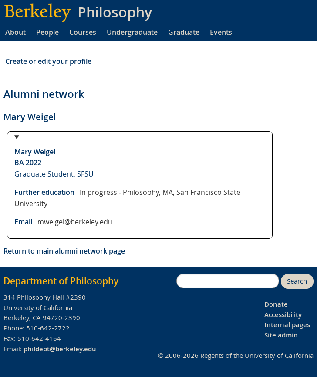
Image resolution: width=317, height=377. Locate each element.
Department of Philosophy (60, 281)
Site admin (281, 335)
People (47, 32)
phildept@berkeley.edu (60, 349)
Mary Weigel (34, 152)
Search (297, 281)
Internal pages (287, 324)
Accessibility (283, 314)
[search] (227, 281)
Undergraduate (132, 32)
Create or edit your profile (48, 61)
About (15, 32)
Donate (276, 304)
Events (221, 32)
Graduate (183, 32)
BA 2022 (27, 162)
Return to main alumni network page (64, 251)
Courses (82, 32)
